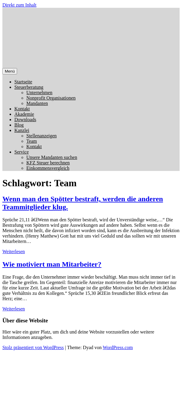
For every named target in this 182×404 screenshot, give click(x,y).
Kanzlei (21, 130)
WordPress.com (118, 347)
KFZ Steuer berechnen (48, 162)
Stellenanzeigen (41, 135)
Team (31, 141)
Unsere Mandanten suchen (51, 157)
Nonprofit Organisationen (51, 97)
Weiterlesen (13, 251)
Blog (19, 124)
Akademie (24, 114)
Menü (10, 71)
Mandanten (37, 103)
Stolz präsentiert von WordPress (33, 347)
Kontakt (22, 108)
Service (21, 151)
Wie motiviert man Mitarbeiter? (51, 264)
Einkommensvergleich (47, 168)
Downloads (25, 119)
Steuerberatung (28, 87)
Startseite (23, 81)
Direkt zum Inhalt (19, 4)
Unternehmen (39, 92)
